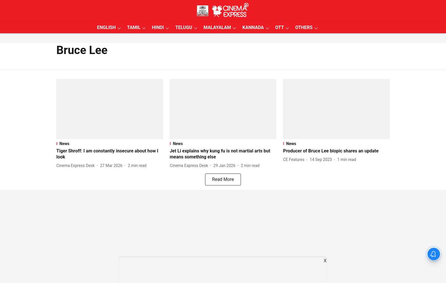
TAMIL (134, 27)
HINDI (158, 27)
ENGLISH (106, 27)
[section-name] (109, 143)
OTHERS (304, 27)
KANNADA (253, 27)
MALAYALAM (217, 27)
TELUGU (183, 27)
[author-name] (76, 166)
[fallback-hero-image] (109, 109)
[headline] (109, 154)
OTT (279, 27)
